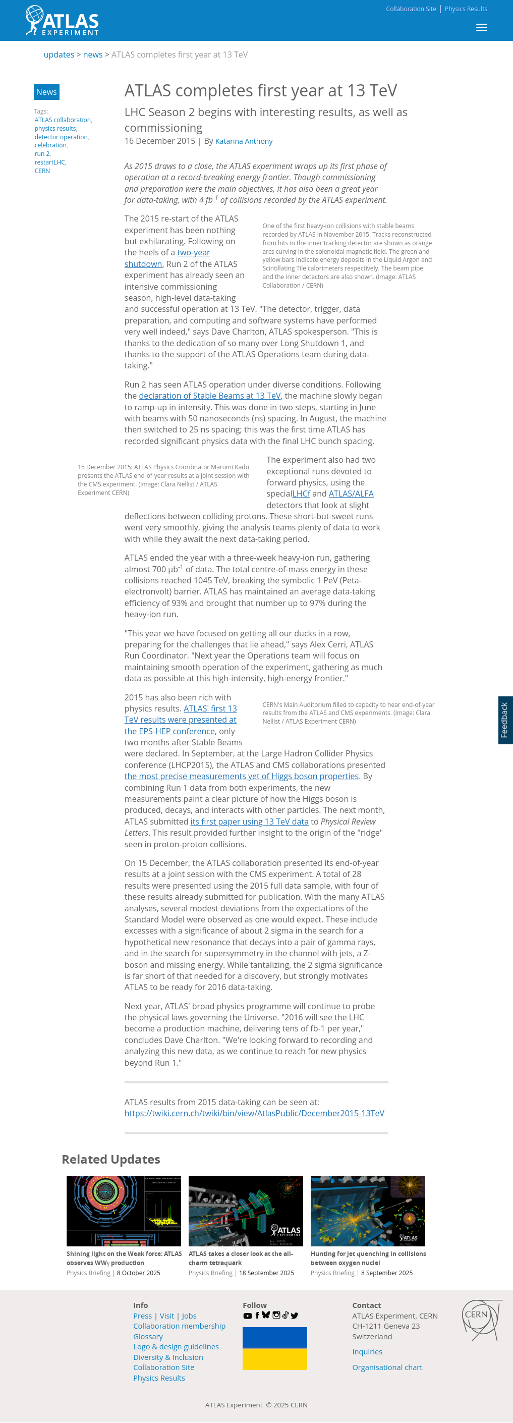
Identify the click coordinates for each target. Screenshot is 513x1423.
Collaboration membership (179, 1326)
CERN (42, 171)
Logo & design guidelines (176, 1346)
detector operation (61, 137)
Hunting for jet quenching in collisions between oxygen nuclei (368, 1258)
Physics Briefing (88, 1273)
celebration (51, 145)
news (93, 54)
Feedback (503, 720)
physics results (55, 128)
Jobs (189, 1315)
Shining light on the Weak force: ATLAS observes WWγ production (124, 1258)
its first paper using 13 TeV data (250, 821)
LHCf (302, 493)
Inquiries (367, 1351)
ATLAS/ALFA (351, 493)
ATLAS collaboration (63, 120)
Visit (167, 1315)
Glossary (148, 1336)
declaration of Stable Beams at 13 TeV (210, 395)
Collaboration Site (411, 9)
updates (59, 54)
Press (142, 1315)
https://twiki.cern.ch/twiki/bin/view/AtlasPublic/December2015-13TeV (254, 1113)
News (46, 91)
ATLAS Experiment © (239, 1404)
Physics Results (466, 9)
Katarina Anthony (243, 141)
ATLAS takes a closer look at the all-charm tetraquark (241, 1258)
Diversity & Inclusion (168, 1357)
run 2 (42, 153)
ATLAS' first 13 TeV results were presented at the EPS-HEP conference (181, 720)
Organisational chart (387, 1367)
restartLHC (50, 162)
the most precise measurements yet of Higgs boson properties (242, 776)
